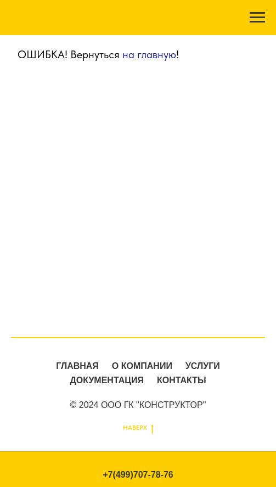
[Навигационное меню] (257, 17)
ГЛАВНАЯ (77, 366)
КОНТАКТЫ (181, 380)
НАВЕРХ (138, 428)
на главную (149, 54)
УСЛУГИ (202, 366)
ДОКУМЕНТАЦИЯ (107, 380)
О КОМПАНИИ (142, 366)
